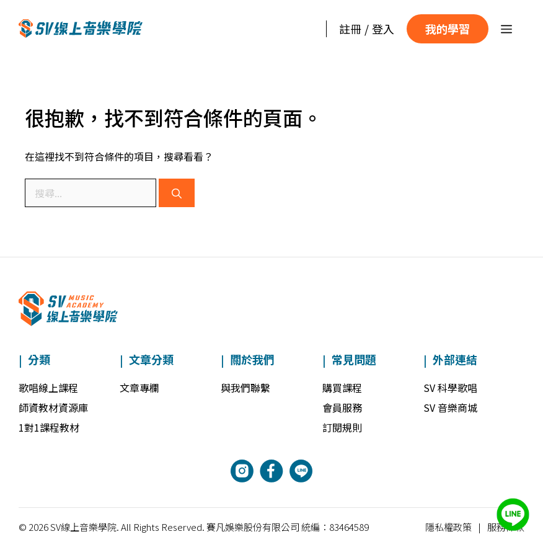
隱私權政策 (448, 526)
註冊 (350, 28)
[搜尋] (177, 193)
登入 (383, 28)
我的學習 (447, 28)
